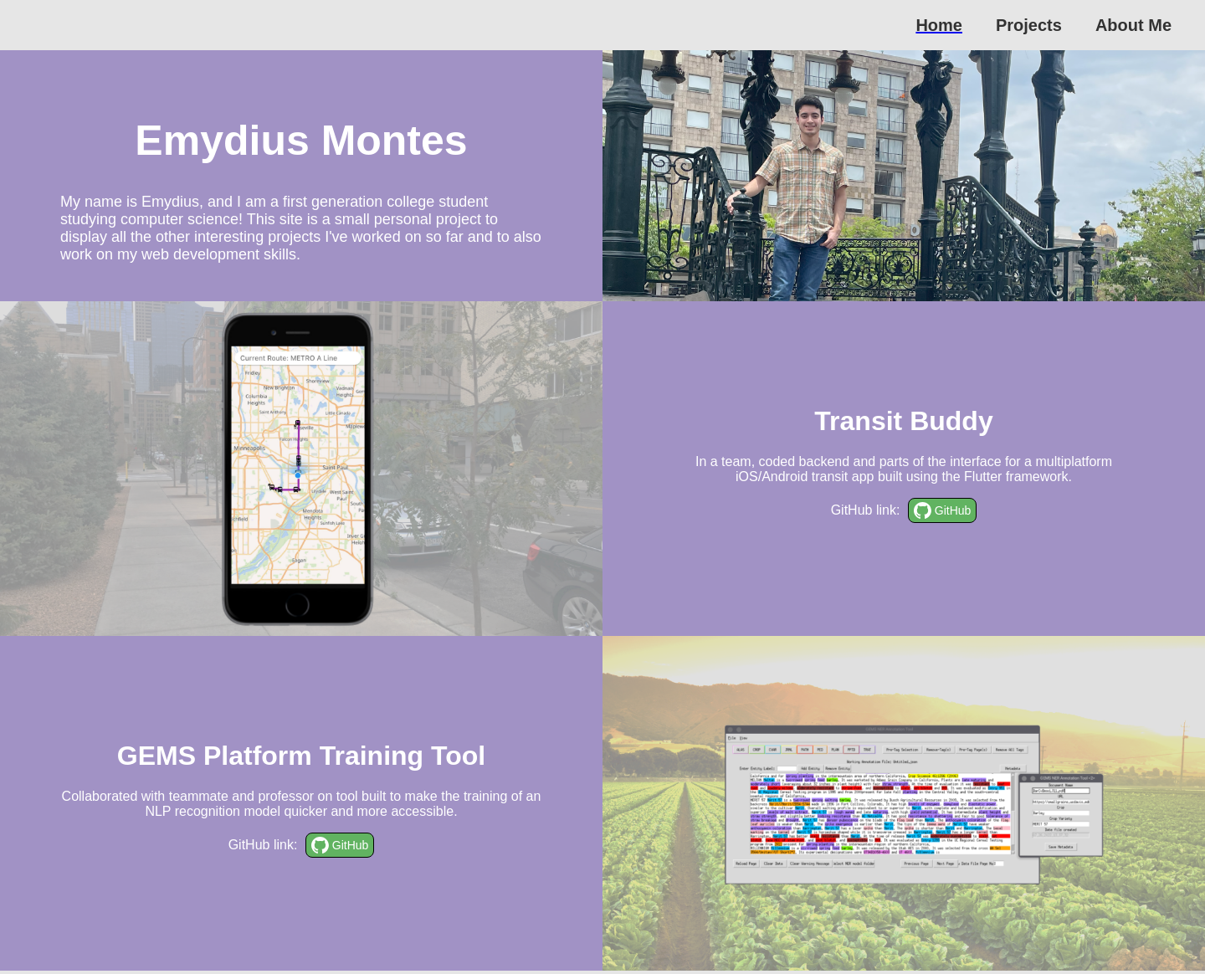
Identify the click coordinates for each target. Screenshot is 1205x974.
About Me (1133, 25)
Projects (1029, 25)
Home (938, 25)
